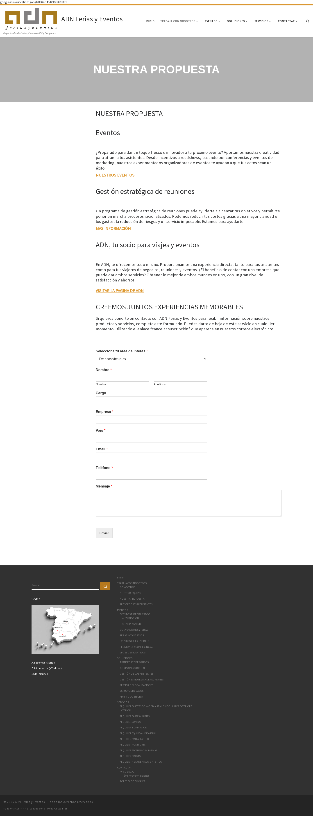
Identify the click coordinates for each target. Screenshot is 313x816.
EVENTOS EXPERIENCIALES (134, 641)
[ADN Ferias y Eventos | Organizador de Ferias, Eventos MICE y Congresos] (31, 18)
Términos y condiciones (135, 775)
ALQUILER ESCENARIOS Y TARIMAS (138, 750)
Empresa (104, 412)
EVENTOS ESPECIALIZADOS (135, 614)
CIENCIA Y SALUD (131, 624)
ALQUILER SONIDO (130, 721)
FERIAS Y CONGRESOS (132, 635)
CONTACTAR (124, 767)
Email (102, 449)
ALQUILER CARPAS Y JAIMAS (135, 716)
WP (22, 808)
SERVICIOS (123, 702)
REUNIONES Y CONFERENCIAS (136, 646)
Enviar (104, 533)
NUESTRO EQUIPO (130, 593)
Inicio (120, 577)
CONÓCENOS (127, 587)
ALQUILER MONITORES (132, 744)
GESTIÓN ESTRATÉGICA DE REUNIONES (141, 679)
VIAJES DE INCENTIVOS (132, 652)
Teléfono (104, 468)
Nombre (104, 370)
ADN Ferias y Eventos (30, 802)
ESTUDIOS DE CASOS (131, 690)
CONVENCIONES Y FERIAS (134, 629)
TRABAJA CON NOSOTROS (132, 583)
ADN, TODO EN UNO (131, 696)
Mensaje (104, 486)
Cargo (101, 393)
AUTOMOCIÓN (130, 618)
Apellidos (160, 384)
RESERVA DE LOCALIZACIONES (136, 685)
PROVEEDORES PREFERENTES (136, 604)
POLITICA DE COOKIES (132, 781)
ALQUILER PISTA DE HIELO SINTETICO (141, 761)
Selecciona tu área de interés (122, 351)
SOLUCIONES (124, 658)
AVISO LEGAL (127, 771)
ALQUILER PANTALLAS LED (134, 739)
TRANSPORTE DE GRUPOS (134, 662)
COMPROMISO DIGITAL (132, 668)
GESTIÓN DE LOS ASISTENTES (136, 673)
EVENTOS (122, 610)
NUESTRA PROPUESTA (132, 598)
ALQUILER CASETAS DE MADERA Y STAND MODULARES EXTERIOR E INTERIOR (156, 708)
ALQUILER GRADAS (130, 756)
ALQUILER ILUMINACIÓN (133, 727)
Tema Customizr (57, 808)
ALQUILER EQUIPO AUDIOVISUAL (138, 733)
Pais (101, 430)
